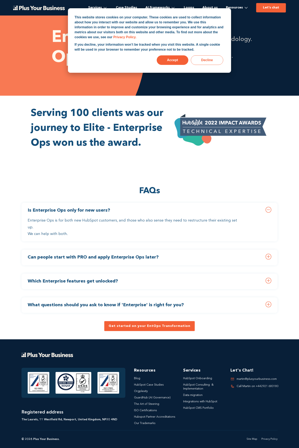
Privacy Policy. (124, 37)
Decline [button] (207, 60)
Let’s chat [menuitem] (271, 7)
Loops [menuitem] (189, 7)
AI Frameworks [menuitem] (157, 7)
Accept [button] (172, 60)
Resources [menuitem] (234, 7)
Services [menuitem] (95, 7)
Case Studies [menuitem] (126, 7)
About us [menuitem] (210, 7)
